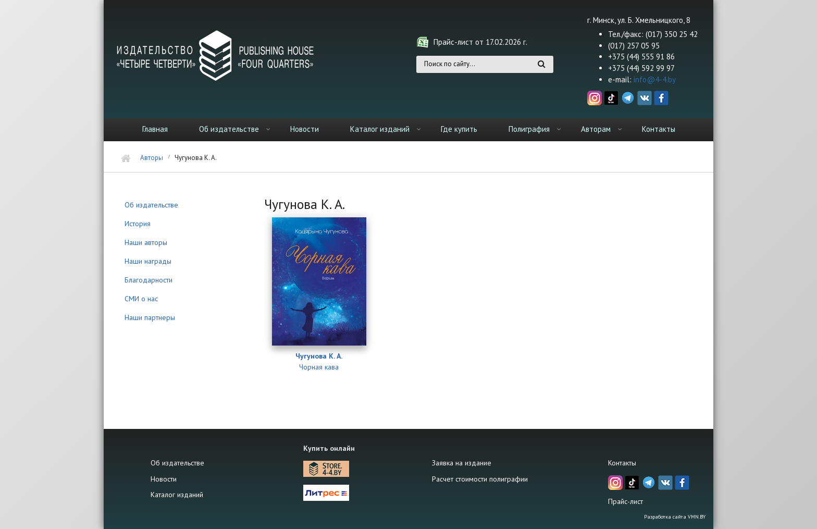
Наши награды (148, 261)
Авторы (151, 157)
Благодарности (148, 280)
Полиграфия (529, 129)
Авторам (596, 129)
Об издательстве (229, 129)
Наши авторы (146, 242)
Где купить (459, 129)
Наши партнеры (150, 317)
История (138, 223)
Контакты (658, 129)
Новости (304, 129)
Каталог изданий (380, 129)
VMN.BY (696, 516)
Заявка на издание (461, 463)
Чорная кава (319, 367)
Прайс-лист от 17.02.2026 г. (480, 42)
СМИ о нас (141, 298)
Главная (155, 129)
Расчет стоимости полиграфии (480, 479)
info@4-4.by (655, 79)
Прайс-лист (625, 501)
